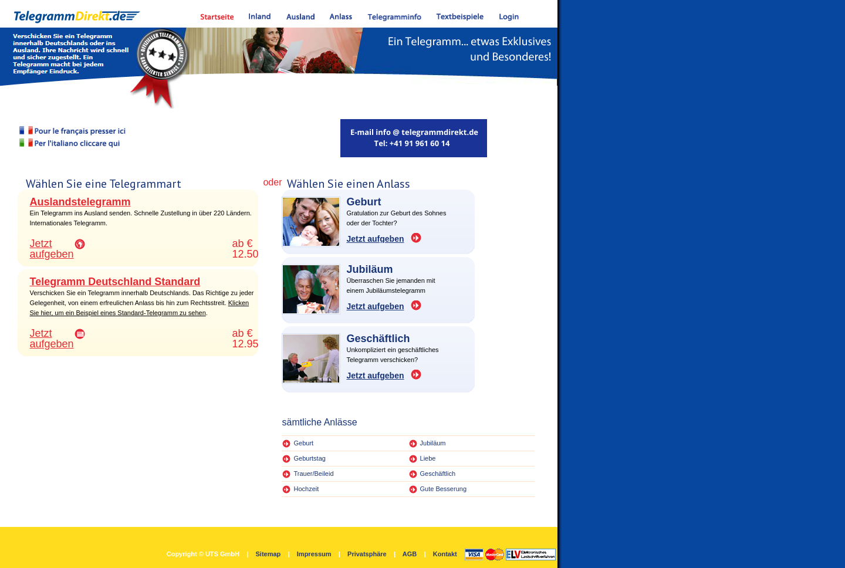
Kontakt (445, 553)
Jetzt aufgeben (52, 249)
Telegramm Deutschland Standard (115, 282)
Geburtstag (309, 458)
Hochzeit (306, 488)
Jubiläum (433, 443)
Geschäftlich (438, 473)
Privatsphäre (367, 553)
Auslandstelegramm (80, 202)
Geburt (303, 443)
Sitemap (267, 553)
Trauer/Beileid (313, 473)
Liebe (428, 458)
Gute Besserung (443, 488)
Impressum (314, 553)
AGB (410, 553)
